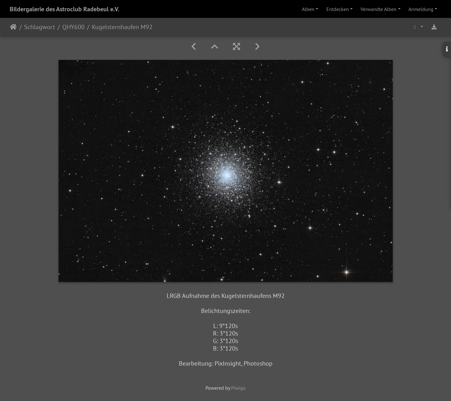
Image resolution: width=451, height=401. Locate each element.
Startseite (13, 27)
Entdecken (337, 9)
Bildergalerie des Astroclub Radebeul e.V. (64, 9)
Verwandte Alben (378, 9)
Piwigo (238, 388)
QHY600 (73, 27)
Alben (308, 9)
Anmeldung (420, 9)
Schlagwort (39, 27)
